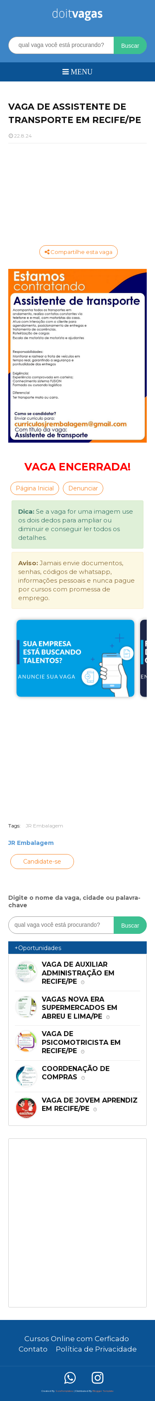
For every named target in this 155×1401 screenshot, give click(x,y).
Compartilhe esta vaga (78, 252)
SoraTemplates (64, 1391)
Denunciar (83, 488)
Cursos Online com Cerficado (76, 1339)
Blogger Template (103, 1391)
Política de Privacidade (96, 1349)
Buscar (130, 45)
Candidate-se (42, 861)
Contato (33, 1349)
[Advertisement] (77, 193)
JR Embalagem (44, 825)
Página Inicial (35, 488)
